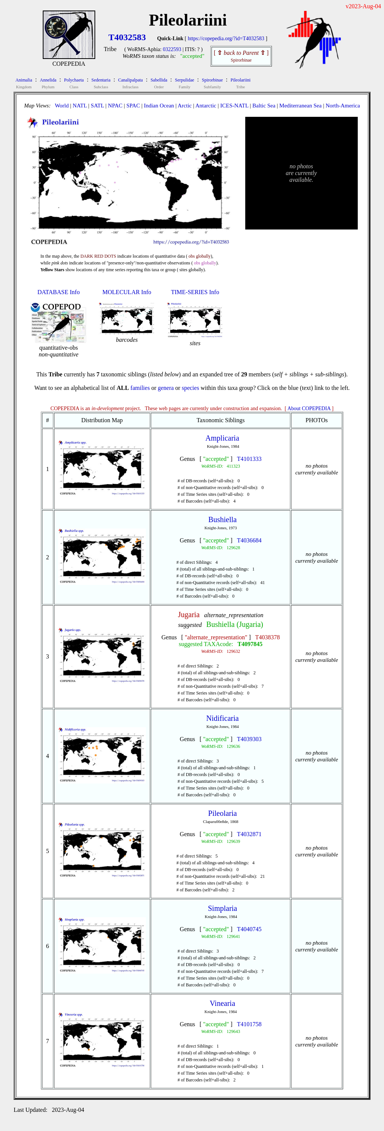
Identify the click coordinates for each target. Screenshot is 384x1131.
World (62, 106)
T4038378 (267, 637)
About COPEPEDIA (309, 408)
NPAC (115, 106)
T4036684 (249, 540)
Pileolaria (222, 813)
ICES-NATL (234, 106)
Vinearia (222, 1003)
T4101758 (249, 1024)
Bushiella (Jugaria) (234, 624)
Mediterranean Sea (300, 106)
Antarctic (205, 106)
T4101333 (249, 459)
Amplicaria (222, 438)
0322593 (172, 49)
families (140, 388)
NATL (80, 106)
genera (166, 388)
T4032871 (249, 834)
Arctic (185, 106)
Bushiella (222, 519)
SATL (97, 106)
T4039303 (249, 739)
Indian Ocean (159, 106)
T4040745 (249, 929)
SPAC (133, 106)
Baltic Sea (263, 106)
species (190, 388)
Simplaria (222, 908)
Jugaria (189, 614)
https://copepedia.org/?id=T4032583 (226, 38)
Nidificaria (222, 718)
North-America (343, 106)
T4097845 (249, 644)
